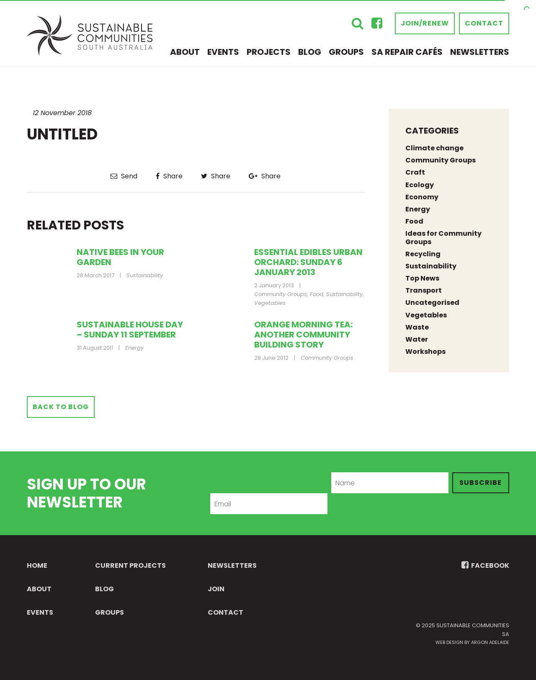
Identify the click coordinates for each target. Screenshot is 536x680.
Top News (422, 278)
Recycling (423, 254)
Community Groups (280, 294)
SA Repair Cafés (407, 52)
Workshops (425, 351)
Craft (415, 172)
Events (223, 52)
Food (316, 294)
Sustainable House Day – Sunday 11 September (130, 329)
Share (169, 176)
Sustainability (144, 275)
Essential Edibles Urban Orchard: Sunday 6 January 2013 (308, 262)
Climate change (434, 148)
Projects (269, 52)
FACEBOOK (485, 565)
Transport (423, 290)
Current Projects (130, 565)
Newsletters (479, 52)
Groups (346, 52)
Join (216, 589)
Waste (417, 327)
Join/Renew (425, 23)
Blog (309, 52)
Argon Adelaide (490, 642)
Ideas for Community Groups (443, 237)
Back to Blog (61, 407)
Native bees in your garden (120, 257)
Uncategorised (432, 302)
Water (416, 339)
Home (37, 565)
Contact (484, 23)
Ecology (419, 185)
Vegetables (270, 303)
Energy (134, 348)
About (185, 52)
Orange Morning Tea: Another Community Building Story (303, 334)
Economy (421, 197)
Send (124, 176)
